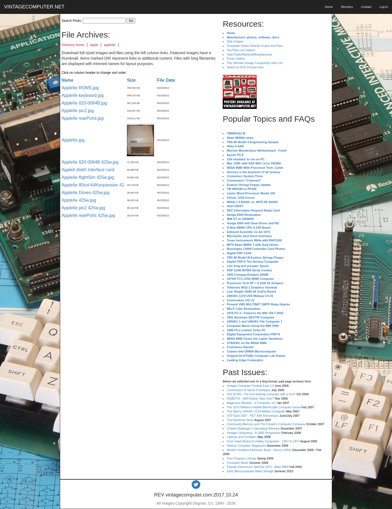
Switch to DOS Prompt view (245, 67)
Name (68, 80)
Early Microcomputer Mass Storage (250, 471)
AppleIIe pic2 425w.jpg (83, 208)
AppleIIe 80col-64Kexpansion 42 (93, 185)
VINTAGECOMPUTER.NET (34, 7)
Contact (366, 6)
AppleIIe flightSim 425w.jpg (88, 177)
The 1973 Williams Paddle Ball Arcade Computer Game (264, 407)
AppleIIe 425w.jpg (79, 200)
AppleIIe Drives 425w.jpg (85, 192)
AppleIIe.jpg (73, 140)
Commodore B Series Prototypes (249, 390)
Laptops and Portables (242, 437)
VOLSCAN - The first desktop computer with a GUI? (261, 394)
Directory (347, 6)
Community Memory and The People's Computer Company (266, 424)
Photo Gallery (236, 58)
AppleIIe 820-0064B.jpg (84, 103)
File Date (166, 80)
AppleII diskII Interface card (88, 169)
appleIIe (110, 45)
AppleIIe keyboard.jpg (83, 95)
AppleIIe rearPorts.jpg (83, 118)
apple (94, 45)
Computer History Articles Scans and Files (255, 45)
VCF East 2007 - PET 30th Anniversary (253, 415)
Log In (383, 6)
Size (131, 80)
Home (329, 6)
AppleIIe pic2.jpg (78, 110)
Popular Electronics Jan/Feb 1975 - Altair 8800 (258, 466)
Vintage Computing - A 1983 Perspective (253, 432)
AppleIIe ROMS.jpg (80, 87)
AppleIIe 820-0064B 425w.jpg (90, 162)
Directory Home (73, 45)
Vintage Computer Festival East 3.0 (250, 385)
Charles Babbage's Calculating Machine (253, 428)
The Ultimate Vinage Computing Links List (255, 63)
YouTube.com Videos (241, 50)
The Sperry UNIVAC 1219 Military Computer (256, 411)
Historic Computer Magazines (246, 445)
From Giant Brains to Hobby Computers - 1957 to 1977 (263, 441)
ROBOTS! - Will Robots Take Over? (250, 398)
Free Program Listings (241, 458)
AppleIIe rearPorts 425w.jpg (88, 215)
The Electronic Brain (240, 420)
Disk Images (235, 41)
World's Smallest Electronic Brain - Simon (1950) (259, 450)
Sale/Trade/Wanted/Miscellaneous (249, 54)
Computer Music (238, 462)
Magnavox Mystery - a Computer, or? (251, 402)
